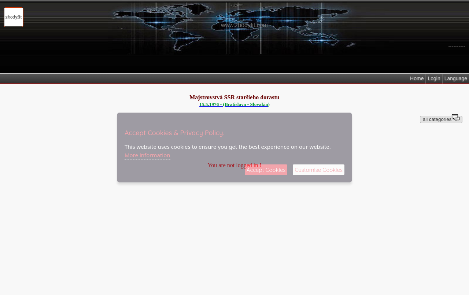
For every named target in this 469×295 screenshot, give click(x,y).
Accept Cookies (266, 169)
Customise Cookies (319, 169)
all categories (441, 119)
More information (147, 154)
